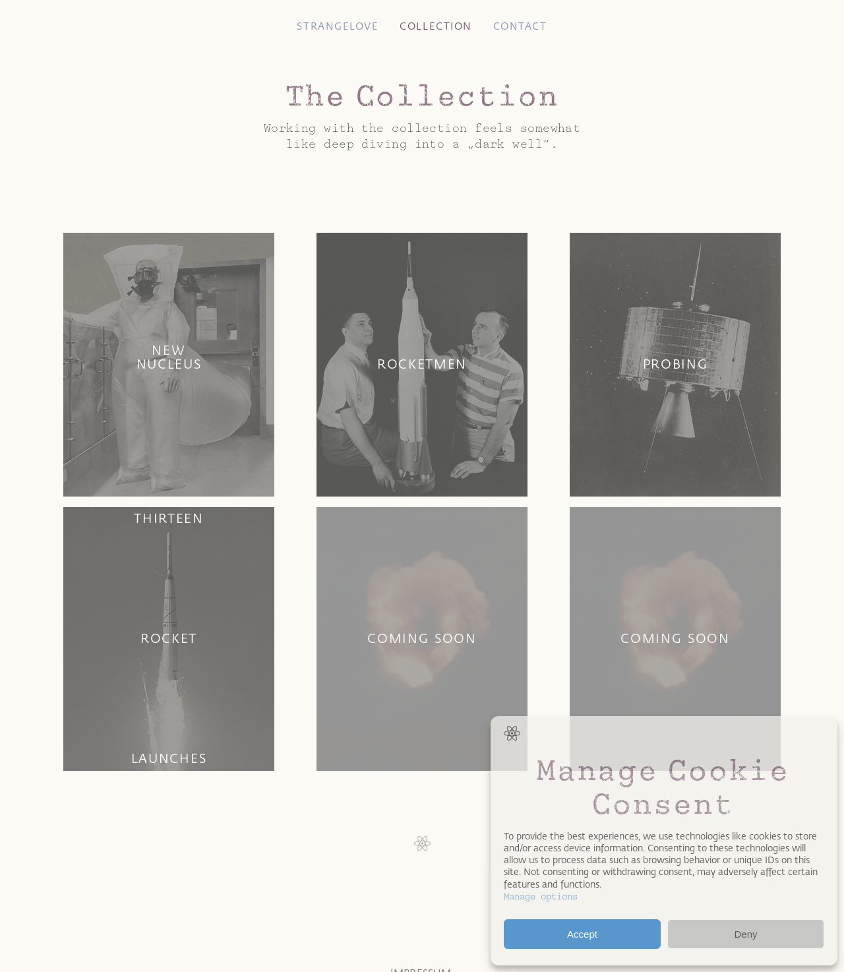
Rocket (168, 638)
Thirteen (169, 518)
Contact (520, 26)
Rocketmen (422, 364)
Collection (435, 26)
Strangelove (337, 26)
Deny (745, 934)
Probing (675, 364)
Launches (169, 758)
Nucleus (169, 364)
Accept (582, 934)
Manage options (541, 896)
